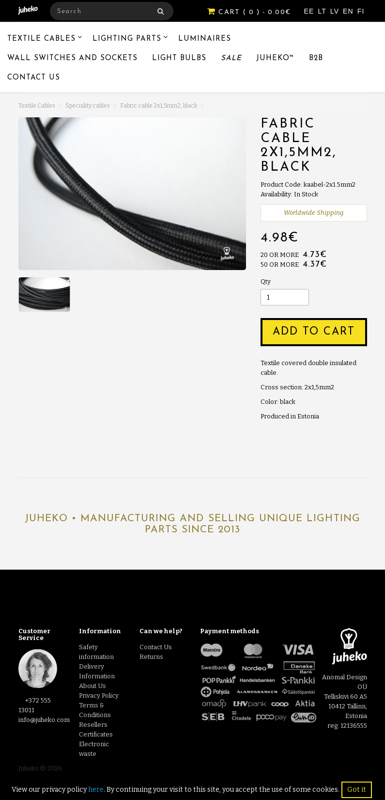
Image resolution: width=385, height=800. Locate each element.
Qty (266, 281)
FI (361, 11)
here (96, 789)
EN (349, 11)
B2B (316, 58)
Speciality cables (87, 105)
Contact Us (33, 77)
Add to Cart (314, 331)
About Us (92, 685)
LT (323, 11)
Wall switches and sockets (72, 58)
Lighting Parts (126, 39)
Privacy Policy (99, 695)
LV (335, 11)
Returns (151, 656)
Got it (356, 789)
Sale (231, 58)
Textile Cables (41, 39)
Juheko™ (275, 58)
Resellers (93, 724)
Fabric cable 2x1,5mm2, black (159, 105)
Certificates (96, 734)
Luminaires (204, 39)
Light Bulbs (179, 58)
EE (310, 11)
